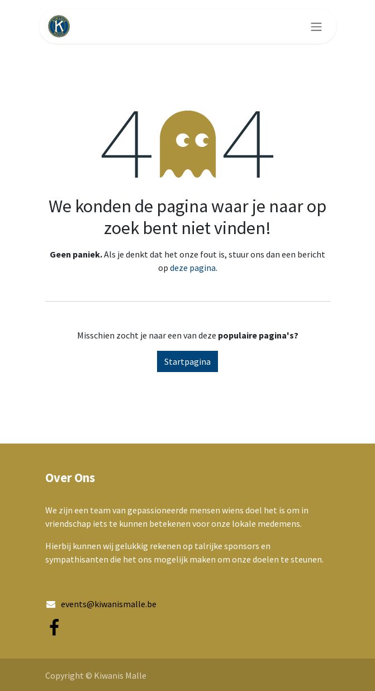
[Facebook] (54, 628)
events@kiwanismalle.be (108, 603)
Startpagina (187, 361)
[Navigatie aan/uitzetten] (316, 26)
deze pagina (193, 267)
